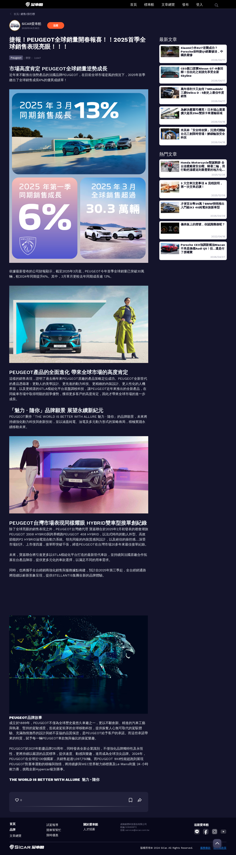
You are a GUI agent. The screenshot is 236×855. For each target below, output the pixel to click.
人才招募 (89, 829)
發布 (185, 4)
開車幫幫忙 (53, 830)
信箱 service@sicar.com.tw (134, 830)
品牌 (12, 829)
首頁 (133, 4)
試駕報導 (52, 825)
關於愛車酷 (90, 824)
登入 (199, 4)
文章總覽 (168, 4)
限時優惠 (52, 835)
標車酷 (149, 4)
